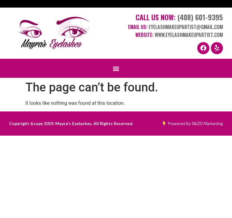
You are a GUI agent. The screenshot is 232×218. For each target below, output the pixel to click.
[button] (116, 68)
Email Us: (175, 27)
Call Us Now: (179, 17)
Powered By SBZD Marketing (193, 123)
